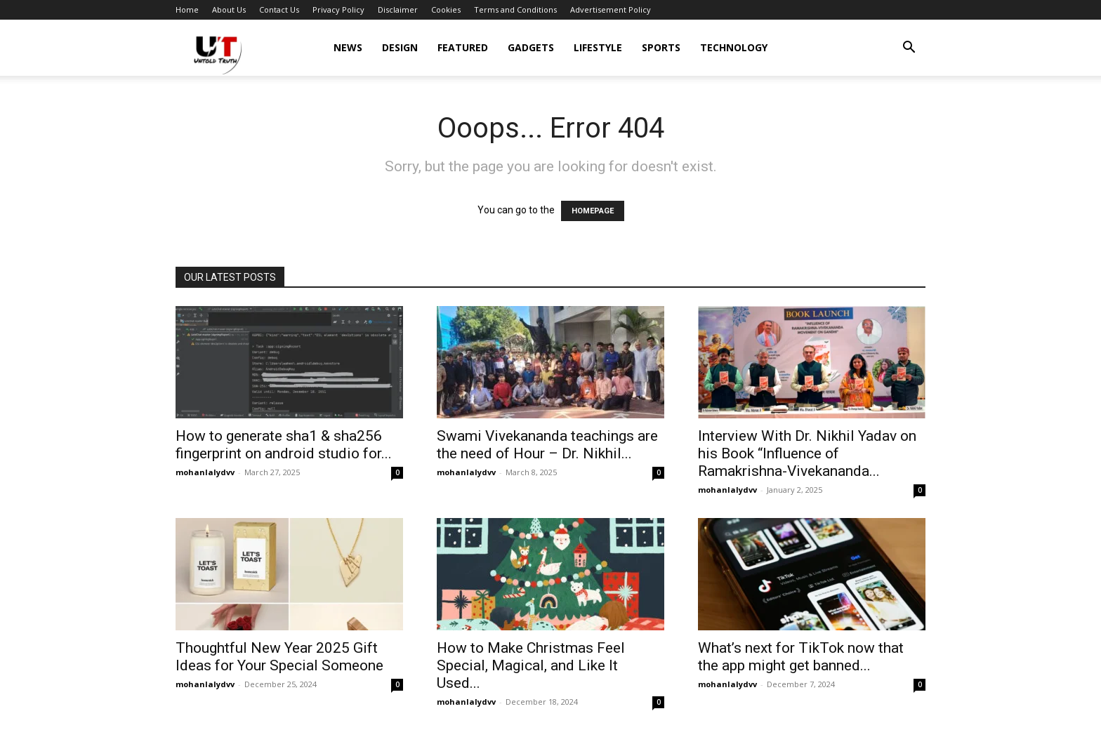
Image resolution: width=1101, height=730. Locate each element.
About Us (229, 9)
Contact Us (279, 9)
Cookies (446, 9)
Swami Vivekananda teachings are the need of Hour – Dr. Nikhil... (547, 444)
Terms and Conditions (515, 9)
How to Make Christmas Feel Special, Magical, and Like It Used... (531, 665)
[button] (908, 48)
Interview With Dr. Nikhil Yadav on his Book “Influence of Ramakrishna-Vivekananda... (807, 453)
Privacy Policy (338, 9)
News (348, 47)
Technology (733, 47)
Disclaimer (398, 9)
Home (187, 9)
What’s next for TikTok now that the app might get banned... (801, 656)
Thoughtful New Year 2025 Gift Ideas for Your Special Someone (279, 656)
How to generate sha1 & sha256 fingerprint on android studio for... (284, 444)
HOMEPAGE (593, 210)
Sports (661, 47)
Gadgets (531, 47)
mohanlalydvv (205, 472)
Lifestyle (598, 47)
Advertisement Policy (610, 9)
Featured (462, 47)
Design (400, 47)
